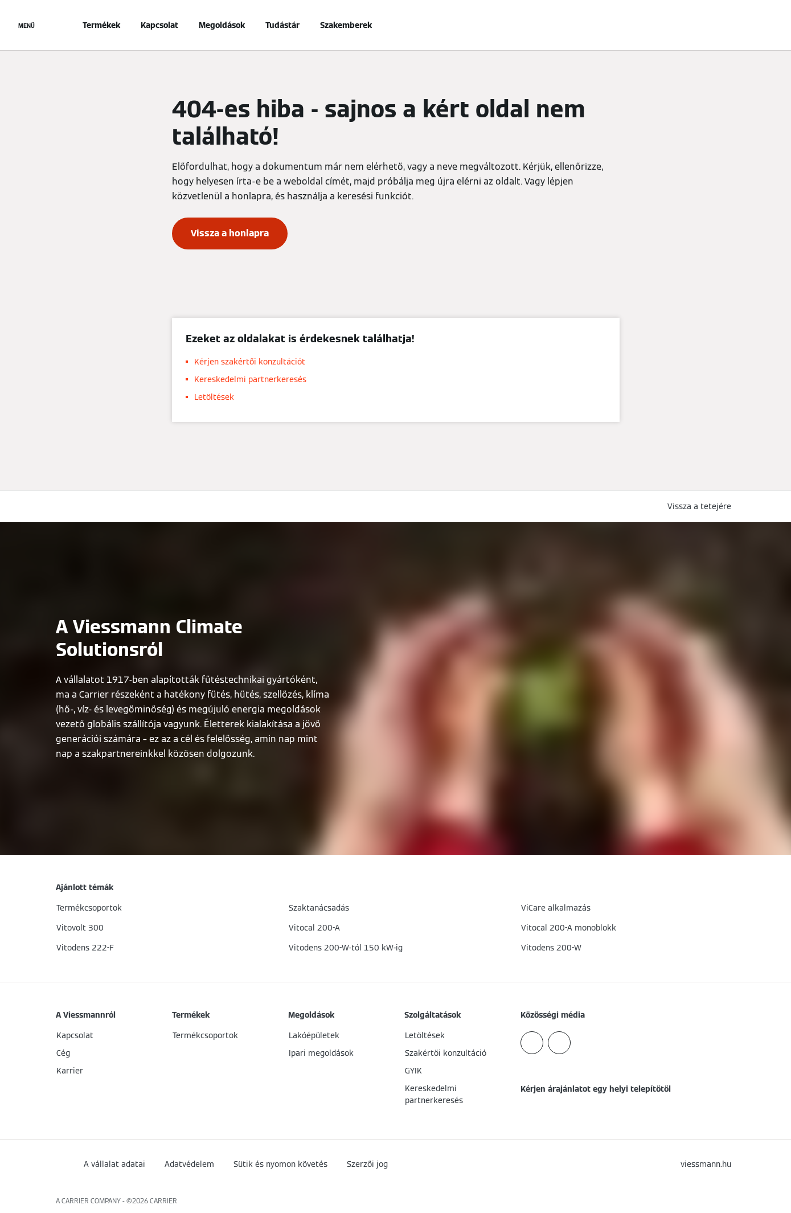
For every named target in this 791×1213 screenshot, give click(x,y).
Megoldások (222, 25)
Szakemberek (346, 25)
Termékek (101, 25)
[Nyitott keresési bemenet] (730, 25)
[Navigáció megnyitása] (26, 25)
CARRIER (163, 1200)
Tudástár (282, 25)
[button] (701, 506)
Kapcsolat (159, 25)
